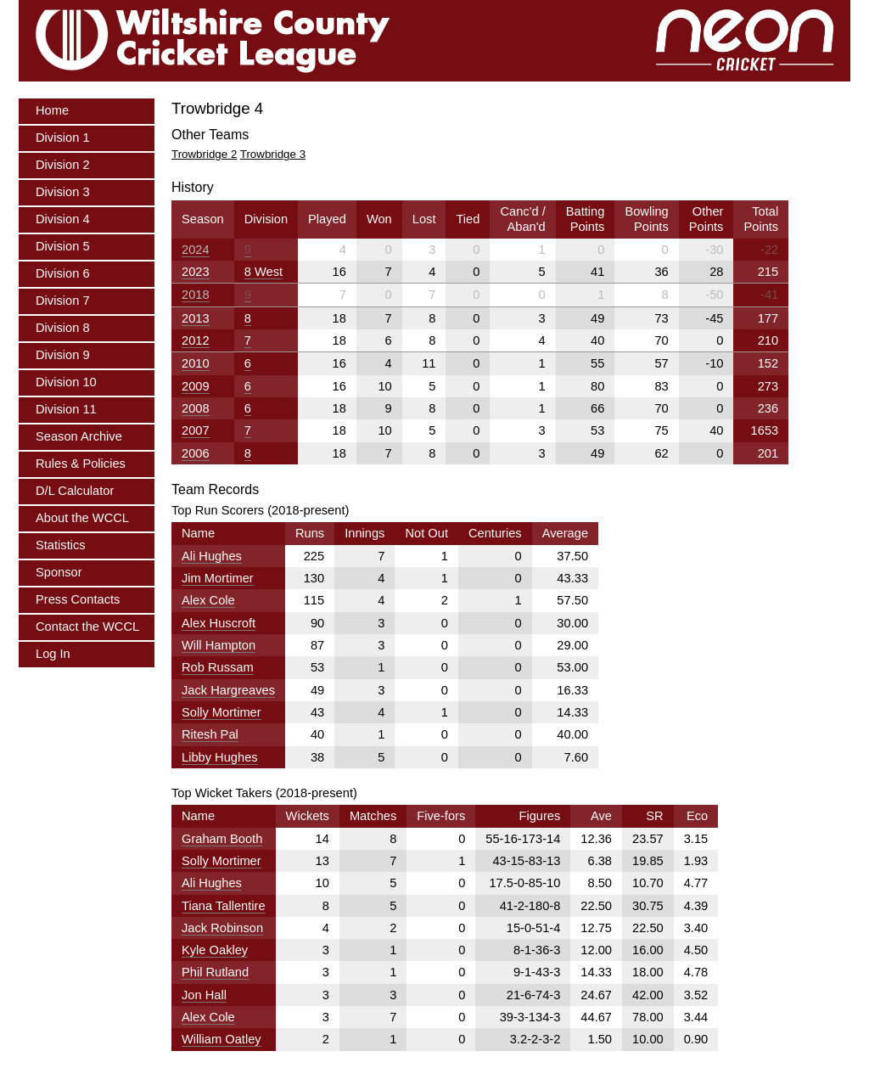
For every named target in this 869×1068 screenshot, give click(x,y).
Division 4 (63, 219)
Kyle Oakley (215, 950)
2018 (196, 294)
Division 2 (63, 164)
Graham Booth (222, 839)
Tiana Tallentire (224, 906)
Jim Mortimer (218, 578)
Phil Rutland (215, 972)
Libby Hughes (220, 757)
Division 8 (63, 327)
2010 (196, 363)
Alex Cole (208, 600)
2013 (196, 318)
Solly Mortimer (221, 712)
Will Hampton (218, 645)
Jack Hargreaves (228, 690)
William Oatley (221, 1039)
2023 (196, 271)
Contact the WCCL (87, 626)
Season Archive (79, 436)
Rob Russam (218, 667)
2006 (196, 453)
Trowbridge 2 (204, 154)
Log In (53, 653)
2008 (196, 408)
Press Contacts (78, 599)
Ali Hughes (212, 556)
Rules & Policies (81, 463)
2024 (196, 249)
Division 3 (63, 192)
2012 (196, 340)
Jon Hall (204, 995)
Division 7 (63, 300)
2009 (196, 386)
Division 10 (66, 382)
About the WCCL (82, 518)
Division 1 (63, 137)
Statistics (61, 545)
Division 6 (63, 273)
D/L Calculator (75, 490)
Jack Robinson (222, 928)
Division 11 (66, 409)
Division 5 (63, 246)
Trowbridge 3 (273, 154)
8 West (263, 271)
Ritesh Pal (210, 734)
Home (52, 110)
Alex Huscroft (218, 623)
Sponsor (59, 572)
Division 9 (63, 355)
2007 (196, 430)
